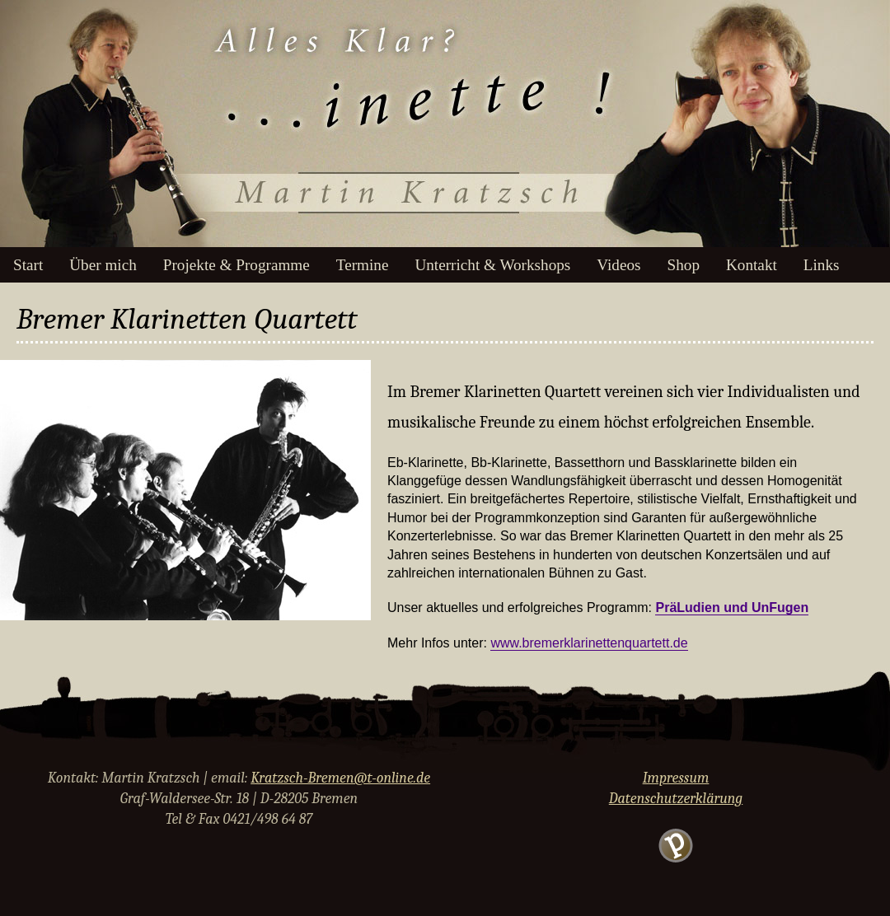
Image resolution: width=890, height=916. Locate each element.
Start (28, 264)
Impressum (676, 778)
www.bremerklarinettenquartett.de (588, 643)
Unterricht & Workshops (492, 264)
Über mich (103, 264)
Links (821, 264)
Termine (362, 264)
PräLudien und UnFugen (731, 608)
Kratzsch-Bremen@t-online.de (340, 778)
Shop (684, 264)
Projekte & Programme (236, 264)
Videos (618, 264)
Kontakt (751, 264)
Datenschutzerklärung (675, 798)
